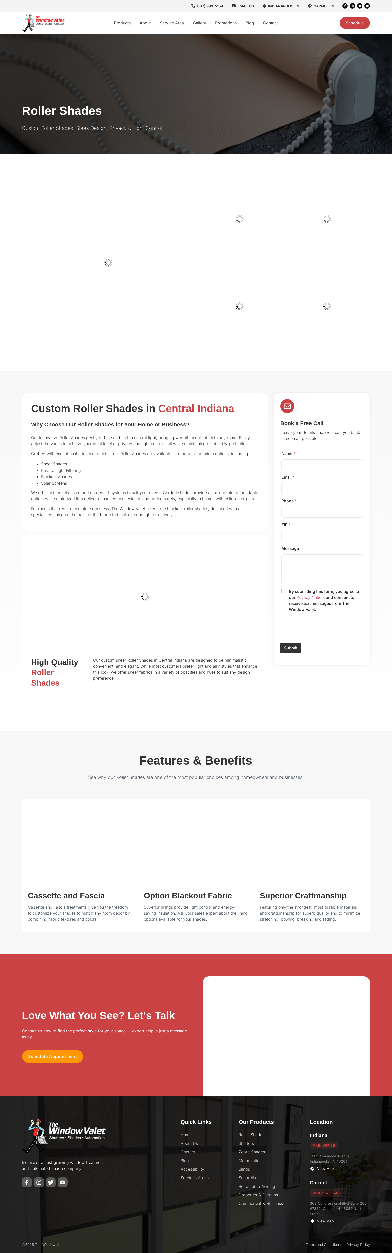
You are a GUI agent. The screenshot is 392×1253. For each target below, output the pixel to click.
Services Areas (195, 1177)
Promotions (226, 23)
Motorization (250, 1160)
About (145, 23)
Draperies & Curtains (258, 1194)
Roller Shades (251, 1134)
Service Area (172, 23)
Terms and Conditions (323, 1244)
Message (290, 548)
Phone (289, 501)
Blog (250, 23)
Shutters (246, 1143)
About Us (189, 1143)
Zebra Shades (252, 1151)
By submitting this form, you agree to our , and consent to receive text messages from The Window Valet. (324, 600)
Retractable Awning (257, 1186)
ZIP (286, 524)
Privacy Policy (358, 1244)
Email (288, 477)
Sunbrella (247, 1177)
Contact (270, 23)
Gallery (199, 23)
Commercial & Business (261, 1203)
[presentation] (318, 639)
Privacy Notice (310, 597)
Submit (291, 648)
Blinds (244, 1169)
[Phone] (322, 512)
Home (186, 1134)
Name (289, 453)
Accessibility (192, 1169)
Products (122, 23)
